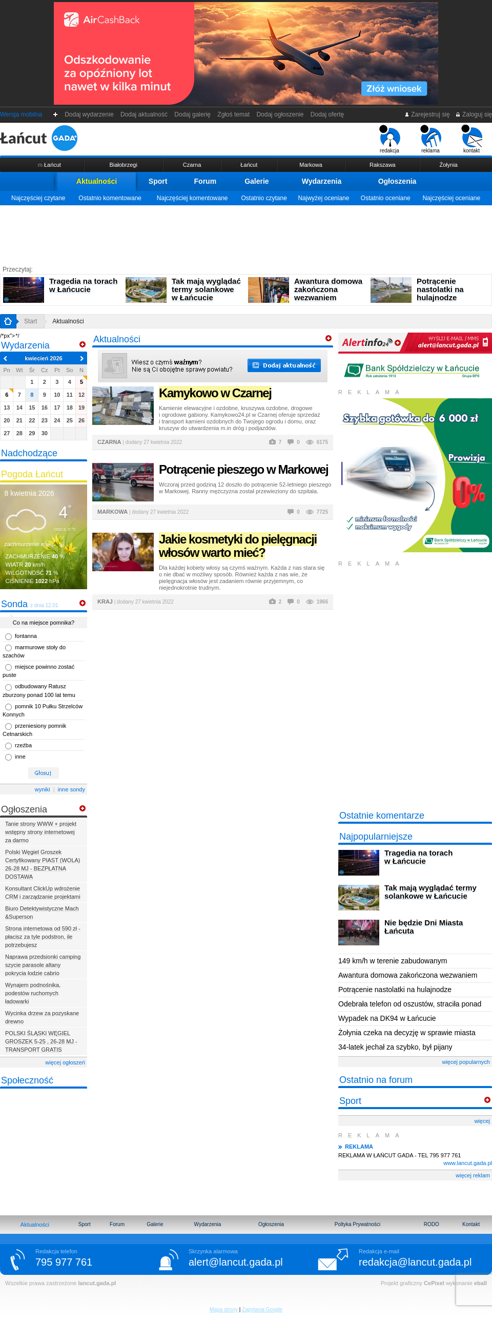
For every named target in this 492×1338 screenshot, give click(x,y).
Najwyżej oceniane (323, 198)
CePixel (434, 1283)
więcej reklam (473, 1175)
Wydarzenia (322, 181)
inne (20, 756)
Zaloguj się (473, 114)
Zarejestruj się (427, 114)
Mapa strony (224, 1309)
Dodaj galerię (192, 114)
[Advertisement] (246, 233)
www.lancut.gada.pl (467, 1163)
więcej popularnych (466, 1062)
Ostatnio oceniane (386, 198)
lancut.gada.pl (97, 1283)
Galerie (256, 181)
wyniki (42, 789)
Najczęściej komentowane (192, 198)
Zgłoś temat (233, 114)
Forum (205, 181)
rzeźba (23, 745)
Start (30, 321)
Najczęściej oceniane (451, 198)
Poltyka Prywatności (357, 1224)
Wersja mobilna (21, 114)
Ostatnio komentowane (109, 198)
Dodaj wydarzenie (89, 114)
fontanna (26, 636)
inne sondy (71, 789)
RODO (431, 1224)
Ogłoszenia (397, 181)
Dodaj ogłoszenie (280, 114)
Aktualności (96, 181)
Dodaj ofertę (327, 114)
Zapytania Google (262, 1309)
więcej (482, 1121)
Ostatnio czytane (263, 198)
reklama (430, 139)
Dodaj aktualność (144, 114)
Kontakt (471, 1224)
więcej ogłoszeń (65, 1062)
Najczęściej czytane (38, 198)
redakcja (389, 139)
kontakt (471, 139)
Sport (158, 181)
